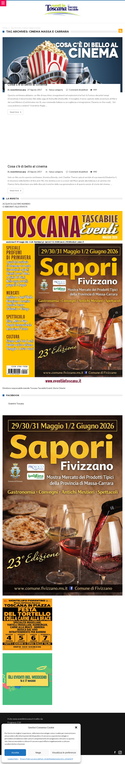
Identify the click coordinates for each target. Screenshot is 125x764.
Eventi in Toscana (16, 403)
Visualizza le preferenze (64, 752)
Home (5, 28)
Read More (16, 112)
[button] (76, 727)
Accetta (15, 752)
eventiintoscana (18, 90)
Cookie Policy (13, 759)
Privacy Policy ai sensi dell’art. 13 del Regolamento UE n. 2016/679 (46, 759)
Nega (38, 752)
